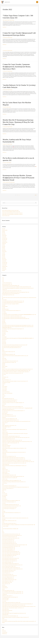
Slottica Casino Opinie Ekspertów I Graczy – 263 (9, 555)
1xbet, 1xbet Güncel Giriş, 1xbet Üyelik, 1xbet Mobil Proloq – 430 (11, 347)
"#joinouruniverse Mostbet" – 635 (7, 284)
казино (3, 618)
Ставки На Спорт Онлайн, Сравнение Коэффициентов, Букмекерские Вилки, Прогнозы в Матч (17, 66)
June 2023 (3, 254)
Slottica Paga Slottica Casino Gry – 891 (7, 571)
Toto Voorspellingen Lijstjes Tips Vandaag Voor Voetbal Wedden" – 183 (12, 591)
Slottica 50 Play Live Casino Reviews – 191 (8, 539)
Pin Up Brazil (4, 496)
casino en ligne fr (4, 386)
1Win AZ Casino (4, 299)
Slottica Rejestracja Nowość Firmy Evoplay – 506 (9, 575)
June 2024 (3, 246)
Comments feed (4, 632)
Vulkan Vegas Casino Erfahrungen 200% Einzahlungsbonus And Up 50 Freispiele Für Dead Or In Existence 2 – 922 (18, 606)
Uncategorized (5, 37)
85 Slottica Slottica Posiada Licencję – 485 (8, 351)
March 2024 (4, 250)
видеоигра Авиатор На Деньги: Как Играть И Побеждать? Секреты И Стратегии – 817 (15, 617)
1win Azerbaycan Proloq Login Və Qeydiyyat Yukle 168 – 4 (10, 303)
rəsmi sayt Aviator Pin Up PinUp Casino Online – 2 (9, 523)
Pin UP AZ (3, 492)
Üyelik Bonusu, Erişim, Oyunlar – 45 (7, 595)
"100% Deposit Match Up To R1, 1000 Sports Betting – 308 (10, 285)
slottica (3, 532)
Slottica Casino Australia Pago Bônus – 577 (8, 550)
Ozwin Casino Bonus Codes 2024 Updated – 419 (9, 485)
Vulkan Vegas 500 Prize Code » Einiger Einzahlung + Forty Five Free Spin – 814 (13, 605)
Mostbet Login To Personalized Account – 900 (9, 456)
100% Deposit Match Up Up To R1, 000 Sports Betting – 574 (10, 293)
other (3, 484)
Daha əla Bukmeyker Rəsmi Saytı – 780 (8, 398)
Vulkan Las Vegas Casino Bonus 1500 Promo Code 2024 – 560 (11, 602)
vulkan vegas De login (5, 609)
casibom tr (3, 383)
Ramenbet (3, 519)
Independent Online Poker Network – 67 (8, 409)
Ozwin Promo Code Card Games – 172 (7, 488)
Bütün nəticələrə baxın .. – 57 (6, 379)
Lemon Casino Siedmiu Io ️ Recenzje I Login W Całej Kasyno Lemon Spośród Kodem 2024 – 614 (16, 421)
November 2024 (4, 239)
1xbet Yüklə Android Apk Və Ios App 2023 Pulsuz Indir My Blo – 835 (12, 346)
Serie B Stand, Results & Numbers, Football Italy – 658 (10, 528)
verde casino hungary (5, 598)
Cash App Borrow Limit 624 (6, 382)
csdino (3, 397)
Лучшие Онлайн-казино (5, 215)
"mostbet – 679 (4, 289)
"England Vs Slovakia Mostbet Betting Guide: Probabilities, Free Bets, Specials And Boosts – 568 (16, 286)
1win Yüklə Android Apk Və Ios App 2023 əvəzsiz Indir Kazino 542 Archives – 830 (13, 317)
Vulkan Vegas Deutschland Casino (7, 610)
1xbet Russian (4, 342)
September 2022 (4, 266)
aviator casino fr (4, 359)
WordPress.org (4, 633)
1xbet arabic (4, 322)
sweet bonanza (4, 586)
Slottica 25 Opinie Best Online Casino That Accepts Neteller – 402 (12, 535)
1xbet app (3, 321)
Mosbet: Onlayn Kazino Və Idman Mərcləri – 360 (9, 425)
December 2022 (4, 262)
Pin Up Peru (4, 162)
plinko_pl (3, 515)
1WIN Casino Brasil (4, 306)
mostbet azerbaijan (5, 434)
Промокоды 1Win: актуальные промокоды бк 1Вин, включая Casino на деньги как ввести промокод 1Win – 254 (19, 621)
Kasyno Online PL (4, 413)
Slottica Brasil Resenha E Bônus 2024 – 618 (8, 547)
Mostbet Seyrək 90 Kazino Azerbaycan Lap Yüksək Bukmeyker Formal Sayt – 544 (14, 465)
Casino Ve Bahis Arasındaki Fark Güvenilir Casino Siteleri (10, 210)
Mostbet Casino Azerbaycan (6, 445)
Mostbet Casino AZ (5, 444)
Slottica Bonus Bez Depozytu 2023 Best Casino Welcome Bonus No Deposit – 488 (14, 544)
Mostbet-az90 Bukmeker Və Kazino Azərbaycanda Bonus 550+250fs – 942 (13, 476)
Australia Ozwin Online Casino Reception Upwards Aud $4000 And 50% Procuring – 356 (15, 355)
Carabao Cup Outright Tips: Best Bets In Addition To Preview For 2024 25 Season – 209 (15, 381)
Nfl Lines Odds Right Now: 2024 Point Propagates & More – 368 (11, 480)
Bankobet (3, 363)
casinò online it (4, 390)
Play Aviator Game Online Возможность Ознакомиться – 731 (11, 512)
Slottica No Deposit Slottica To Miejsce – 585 (8, 566)
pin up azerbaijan (4, 495)
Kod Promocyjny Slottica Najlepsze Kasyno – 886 (9, 418)
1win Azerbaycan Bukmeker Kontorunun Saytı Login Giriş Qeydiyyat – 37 (12, 302)
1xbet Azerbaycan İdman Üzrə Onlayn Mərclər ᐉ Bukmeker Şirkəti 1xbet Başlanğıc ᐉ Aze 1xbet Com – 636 (17, 325)
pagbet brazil (4, 489)
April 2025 (3, 232)
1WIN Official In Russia (5, 309)
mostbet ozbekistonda (6, 182)
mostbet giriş (4, 449)
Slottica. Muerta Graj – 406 (6, 583)
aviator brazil (4, 358)
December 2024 (4, 238)
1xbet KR (3, 335)
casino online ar (4, 389)
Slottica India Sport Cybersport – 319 (7, 562)
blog (3, 375)
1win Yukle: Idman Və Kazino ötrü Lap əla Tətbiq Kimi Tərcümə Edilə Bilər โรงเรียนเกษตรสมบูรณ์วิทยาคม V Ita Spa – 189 (19, 314)
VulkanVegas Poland (5, 614)
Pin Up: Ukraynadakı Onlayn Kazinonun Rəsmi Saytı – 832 (10, 504)
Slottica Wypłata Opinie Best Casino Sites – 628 (9, 579)
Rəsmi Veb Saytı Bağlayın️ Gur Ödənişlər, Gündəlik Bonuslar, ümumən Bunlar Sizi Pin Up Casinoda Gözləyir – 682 (18, 524)
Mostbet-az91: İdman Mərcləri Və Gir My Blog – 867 (9, 477)
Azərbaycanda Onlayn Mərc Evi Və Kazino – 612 (9, 362)
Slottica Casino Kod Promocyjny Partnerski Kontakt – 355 (10, 551)
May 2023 (3, 255)
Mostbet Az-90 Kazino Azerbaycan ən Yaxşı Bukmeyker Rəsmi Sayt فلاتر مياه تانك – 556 (14, 433)
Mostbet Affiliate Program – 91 (6, 426)
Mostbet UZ (4, 468)
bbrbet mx (3, 367)
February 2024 (4, 251)
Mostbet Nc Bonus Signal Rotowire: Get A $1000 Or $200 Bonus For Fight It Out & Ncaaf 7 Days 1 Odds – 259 (18, 461)
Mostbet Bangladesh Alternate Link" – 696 (8, 438)
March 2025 (4, 234)
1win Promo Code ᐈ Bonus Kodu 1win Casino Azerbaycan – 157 (11, 310)
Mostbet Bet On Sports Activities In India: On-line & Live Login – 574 (12, 440)
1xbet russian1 (4, 343)
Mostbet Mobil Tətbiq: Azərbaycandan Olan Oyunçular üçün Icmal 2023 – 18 (13, 457)
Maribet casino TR (4, 422)
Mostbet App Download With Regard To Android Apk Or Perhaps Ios (12, 214)
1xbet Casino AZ (4, 330)
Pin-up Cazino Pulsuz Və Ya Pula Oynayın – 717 (9, 508)
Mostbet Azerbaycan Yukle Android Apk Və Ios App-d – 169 (11, 436)
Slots (3, 531)
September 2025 (4, 230)
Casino (3, 385)
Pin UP (3, 491)
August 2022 (4, 267)
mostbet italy (4, 453)
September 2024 (4, 242)
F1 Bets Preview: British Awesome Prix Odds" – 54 (9, 401)
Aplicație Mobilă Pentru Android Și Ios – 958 (8, 354)
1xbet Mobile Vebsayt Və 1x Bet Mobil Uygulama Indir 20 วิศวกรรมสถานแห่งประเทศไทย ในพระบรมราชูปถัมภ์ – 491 (18, 338)
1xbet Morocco (4, 339)
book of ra (3, 378)
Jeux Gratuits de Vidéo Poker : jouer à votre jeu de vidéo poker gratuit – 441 (13, 410)
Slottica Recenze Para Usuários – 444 (7, 574)
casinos (3, 394)
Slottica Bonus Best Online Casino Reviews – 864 (9, 543)
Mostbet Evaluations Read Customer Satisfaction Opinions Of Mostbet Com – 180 (14, 448)
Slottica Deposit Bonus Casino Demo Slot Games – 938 (10, 558)
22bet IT (3, 350)
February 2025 (4, 235)
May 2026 (3, 228)
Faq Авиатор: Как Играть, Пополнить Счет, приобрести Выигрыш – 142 (13, 402)
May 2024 (3, 247)
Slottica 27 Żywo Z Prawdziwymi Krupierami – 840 (9, 536)
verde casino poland (5, 599)
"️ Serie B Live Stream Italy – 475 (6, 282)
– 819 (3, 281)
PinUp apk (3, 511)
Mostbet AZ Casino (5, 432)
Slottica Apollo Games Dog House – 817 (8, 540)
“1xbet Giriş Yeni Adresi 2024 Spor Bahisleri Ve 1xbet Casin (11, 211)
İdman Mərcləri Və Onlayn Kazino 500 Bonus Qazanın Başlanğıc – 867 (12, 406)
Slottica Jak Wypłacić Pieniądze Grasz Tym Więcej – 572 (10, 563)
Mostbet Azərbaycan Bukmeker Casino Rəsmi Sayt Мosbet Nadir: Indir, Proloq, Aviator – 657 (15, 437)
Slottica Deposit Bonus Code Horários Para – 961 (9, 559)
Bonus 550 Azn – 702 (5, 377)
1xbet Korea (4, 334)
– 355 (3, 278)
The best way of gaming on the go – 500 (8, 590)
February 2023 (4, 259)
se (2, 527)
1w (2, 296)
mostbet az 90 (4, 430)
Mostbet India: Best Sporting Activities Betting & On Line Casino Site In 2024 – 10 (14, 452)
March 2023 (4, 258)
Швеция (3, 622)
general (3, 405)
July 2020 (3, 270)
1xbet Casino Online (5, 331)
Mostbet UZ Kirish (4, 472)
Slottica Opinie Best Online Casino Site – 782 (8, 570)
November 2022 (4, 263)
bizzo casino (4, 374)
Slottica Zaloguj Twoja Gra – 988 (7, 582)
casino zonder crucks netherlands (7, 393)
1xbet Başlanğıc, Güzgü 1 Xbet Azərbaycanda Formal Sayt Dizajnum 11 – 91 (13, 328)
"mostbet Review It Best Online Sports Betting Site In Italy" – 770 (11, 290)
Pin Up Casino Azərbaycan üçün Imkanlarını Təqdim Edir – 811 (11, 500)
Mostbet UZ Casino (5, 469)
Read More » (4, 44)
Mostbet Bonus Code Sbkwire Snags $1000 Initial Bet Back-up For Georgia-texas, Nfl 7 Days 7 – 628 (17, 441)
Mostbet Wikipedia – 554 (5, 473)
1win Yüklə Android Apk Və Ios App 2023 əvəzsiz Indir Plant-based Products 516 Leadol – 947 (15, 318)
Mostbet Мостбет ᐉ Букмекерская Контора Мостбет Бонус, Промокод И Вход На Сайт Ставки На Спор (18, 122)
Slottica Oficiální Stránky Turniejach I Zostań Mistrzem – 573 (11, 567)
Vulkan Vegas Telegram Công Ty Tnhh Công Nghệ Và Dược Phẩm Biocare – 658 (14, 613)
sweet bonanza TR (5, 587)
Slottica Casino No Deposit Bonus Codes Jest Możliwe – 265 (11, 554)
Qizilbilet (3, 516)
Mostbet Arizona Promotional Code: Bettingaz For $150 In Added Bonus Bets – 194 (14, 429)
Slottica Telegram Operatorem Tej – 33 (8, 578)
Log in (3, 629)
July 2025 (3, 231)
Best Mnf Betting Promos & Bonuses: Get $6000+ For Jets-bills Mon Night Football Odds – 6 (15, 371)
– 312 (2, 277)
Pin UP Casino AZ (4, 499)
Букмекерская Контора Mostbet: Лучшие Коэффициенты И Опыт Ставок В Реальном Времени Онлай (18, 178)
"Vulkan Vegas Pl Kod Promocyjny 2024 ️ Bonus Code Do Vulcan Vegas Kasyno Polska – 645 (15, 292)
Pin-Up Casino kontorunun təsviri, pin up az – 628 (9, 507)
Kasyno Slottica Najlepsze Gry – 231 (7, 414)
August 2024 (4, 243)
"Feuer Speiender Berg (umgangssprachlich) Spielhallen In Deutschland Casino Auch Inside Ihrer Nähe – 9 (18, 288)
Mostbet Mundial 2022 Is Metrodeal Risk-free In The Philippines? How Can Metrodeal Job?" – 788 (16, 460)
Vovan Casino (4, 601)
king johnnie (4, 417)
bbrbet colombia (4, 366)
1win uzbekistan (4, 313)
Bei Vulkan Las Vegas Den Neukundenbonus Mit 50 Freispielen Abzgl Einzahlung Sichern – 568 (16, 370)
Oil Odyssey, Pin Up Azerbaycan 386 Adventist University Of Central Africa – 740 (13, 481)
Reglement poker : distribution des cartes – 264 (9, 520)
